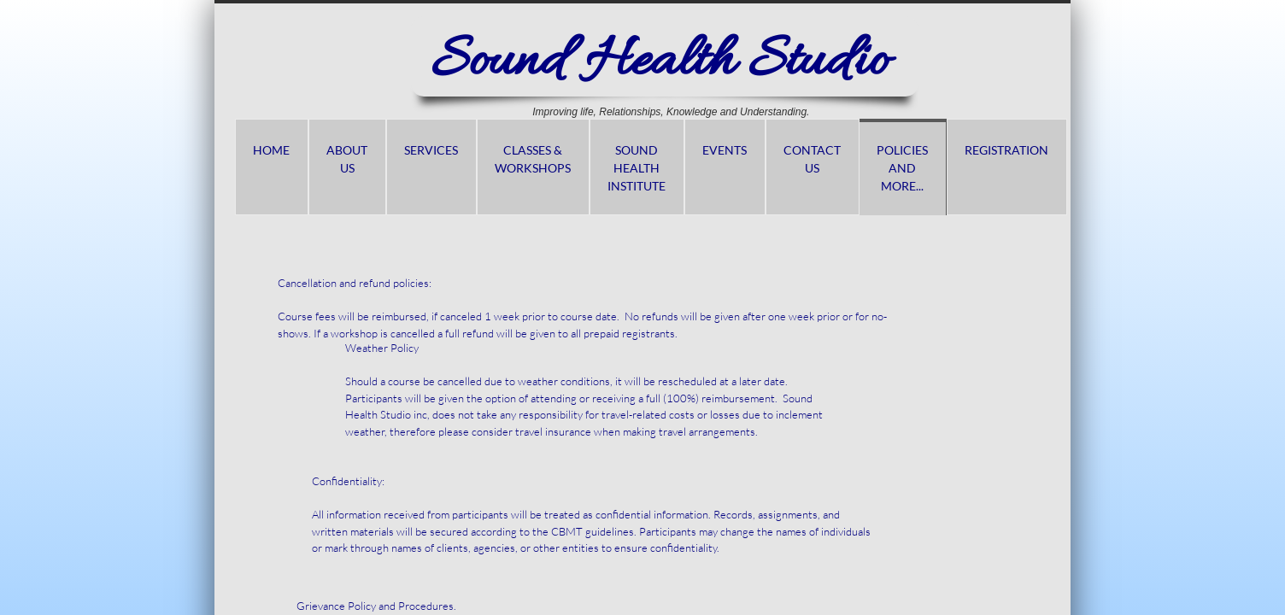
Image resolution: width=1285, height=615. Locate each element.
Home (271, 150)
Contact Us (812, 159)
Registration (1006, 150)
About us (346, 159)
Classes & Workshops (533, 159)
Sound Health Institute (636, 168)
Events (724, 150)
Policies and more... (902, 168)
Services (431, 150)
